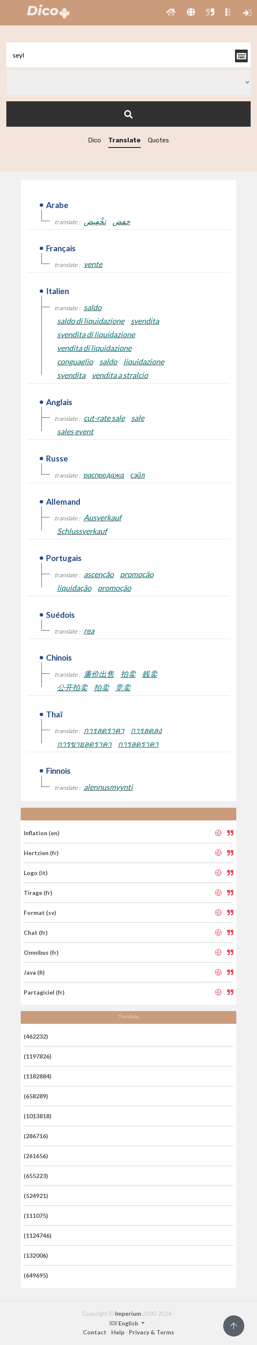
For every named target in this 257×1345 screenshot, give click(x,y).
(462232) (36, 1036)
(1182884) (38, 1076)
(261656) (36, 1155)
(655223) (36, 1175)
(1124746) (38, 1235)
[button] (171, 12)
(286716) (36, 1135)
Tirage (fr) (38, 892)
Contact (95, 1332)
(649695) (36, 1275)
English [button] (124, 1323)
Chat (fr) (36, 932)
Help (117, 1332)
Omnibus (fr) (41, 952)
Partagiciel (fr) (44, 992)
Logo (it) (36, 872)
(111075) (36, 1215)
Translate (124, 140)
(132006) (36, 1255)
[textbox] (128, 54)
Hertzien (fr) (41, 852)
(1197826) (38, 1056)
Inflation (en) (42, 832)
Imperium (128, 1313)
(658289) (36, 1096)
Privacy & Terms (151, 1332)
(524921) (36, 1195)
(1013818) (38, 1116)
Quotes (158, 140)
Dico (94, 140)
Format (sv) (40, 912)
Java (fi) (34, 972)
